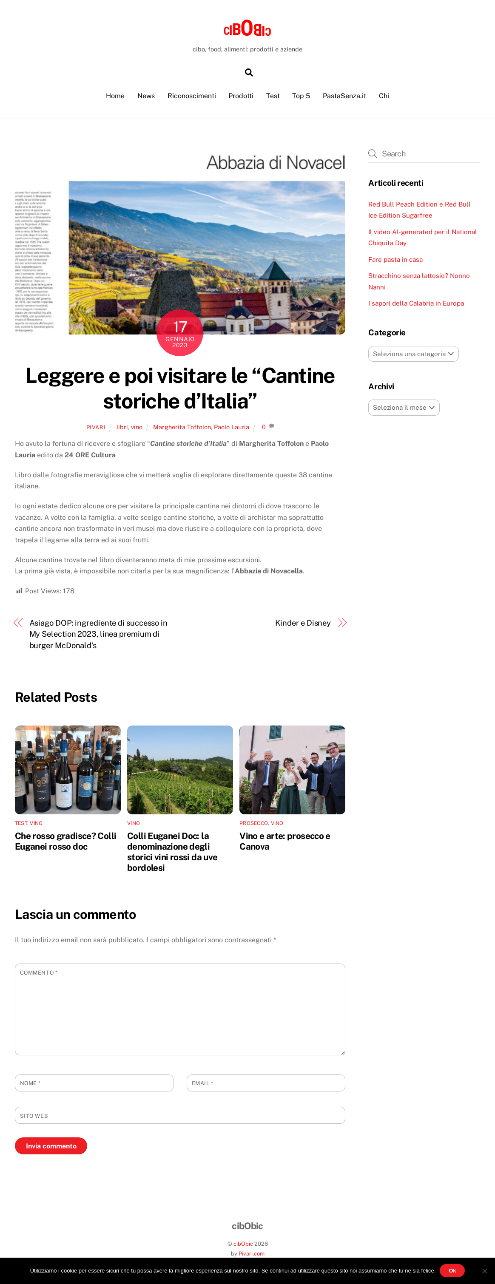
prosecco (253, 824)
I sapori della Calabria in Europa (416, 304)
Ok (452, 1270)
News (146, 97)
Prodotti (240, 97)
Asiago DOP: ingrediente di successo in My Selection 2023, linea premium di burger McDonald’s (98, 634)
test (21, 824)
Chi (384, 97)
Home (115, 97)
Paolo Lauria (231, 427)
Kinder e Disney (303, 623)
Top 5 (301, 97)
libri (122, 427)
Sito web (34, 1116)
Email (202, 1084)
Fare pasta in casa (395, 260)
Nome (30, 1084)
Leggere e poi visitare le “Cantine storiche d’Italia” (180, 389)
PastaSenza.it (344, 97)
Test (273, 97)
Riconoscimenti (192, 97)
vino (136, 427)
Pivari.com (252, 1254)
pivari (96, 428)
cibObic (243, 1244)
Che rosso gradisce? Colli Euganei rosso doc (65, 841)
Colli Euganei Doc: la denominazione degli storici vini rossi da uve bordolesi (172, 852)
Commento (38, 973)
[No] (484, 1271)
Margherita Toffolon (182, 427)
